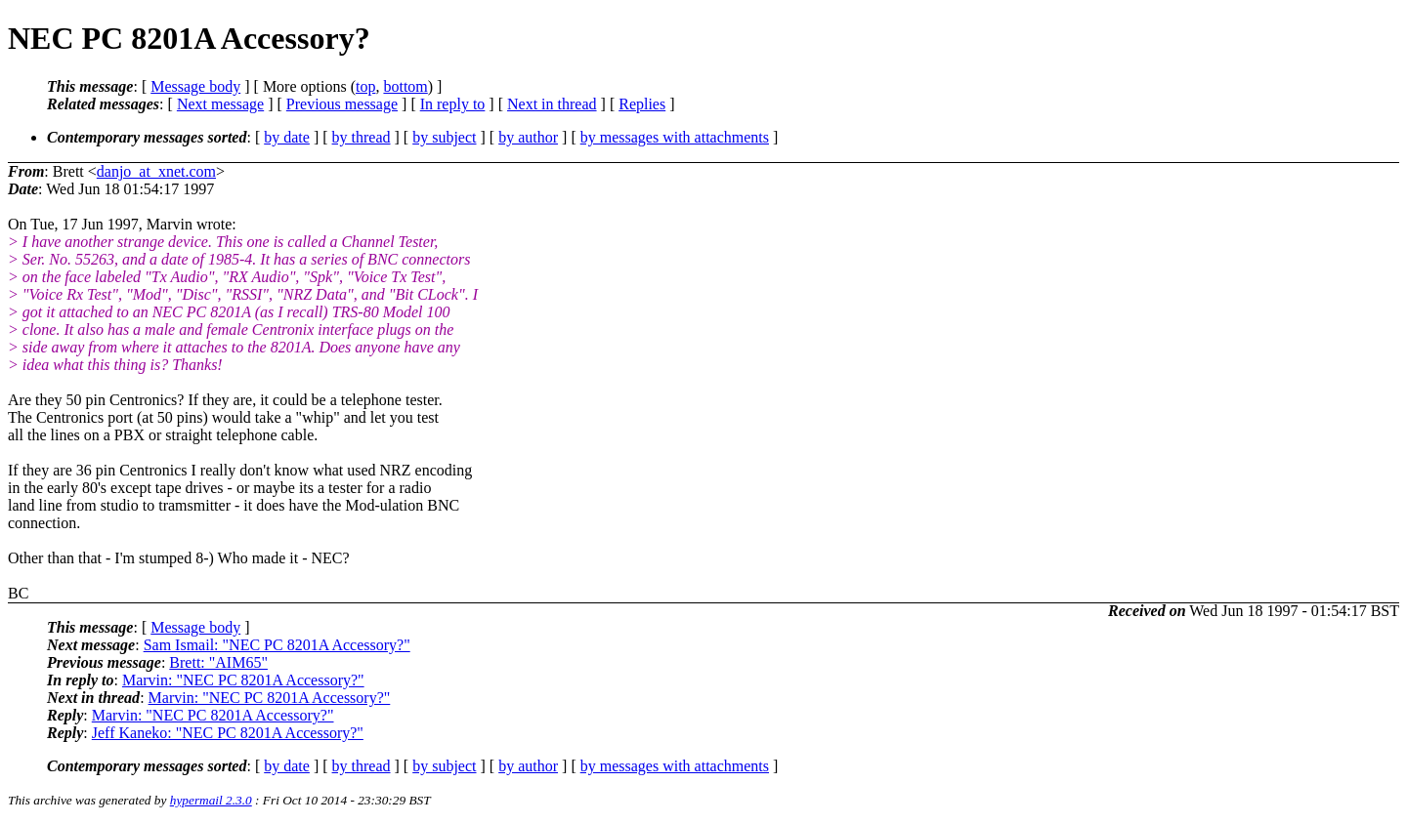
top (365, 86)
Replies (641, 104)
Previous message (342, 104)
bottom (405, 86)
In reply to (453, 104)
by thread (361, 137)
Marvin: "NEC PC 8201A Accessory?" (243, 680)
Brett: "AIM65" (218, 662)
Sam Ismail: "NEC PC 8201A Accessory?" (277, 645)
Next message (220, 104)
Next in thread (552, 104)
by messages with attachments (674, 137)
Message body (195, 86)
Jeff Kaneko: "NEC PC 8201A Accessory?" (227, 732)
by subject (444, 137)
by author (528, 137)
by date (287, 137)
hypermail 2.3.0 (211, 800)
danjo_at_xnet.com (156, 171)
